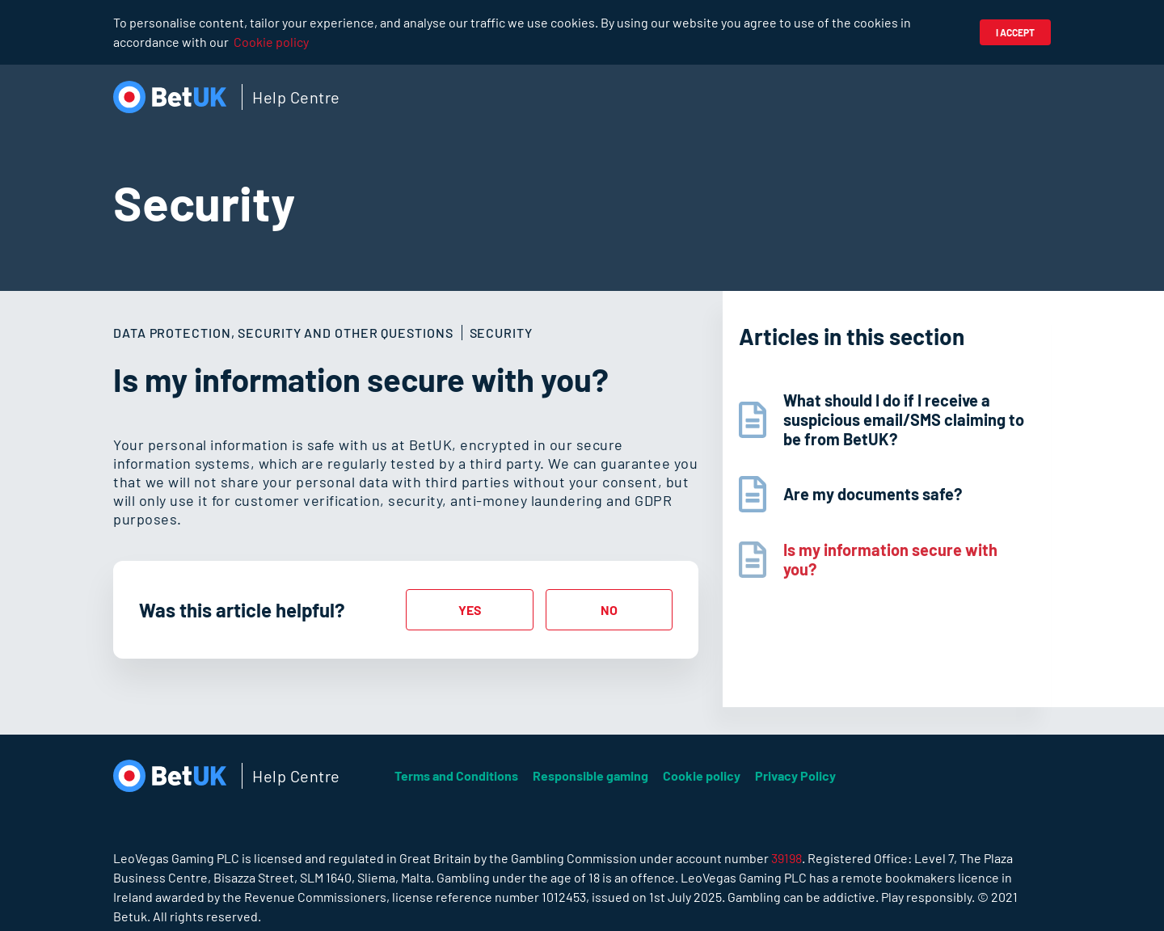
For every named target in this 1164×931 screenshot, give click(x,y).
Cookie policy (271, 41)
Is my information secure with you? (890, 559)
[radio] (470, 609)
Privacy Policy (795, 775)
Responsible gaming (590, 775)
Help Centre (296, 97)
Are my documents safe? (872, 493)
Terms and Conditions (456, 775)
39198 (786, 858)
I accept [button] (1015, 32)
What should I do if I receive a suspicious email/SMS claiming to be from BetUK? (903, 419)
